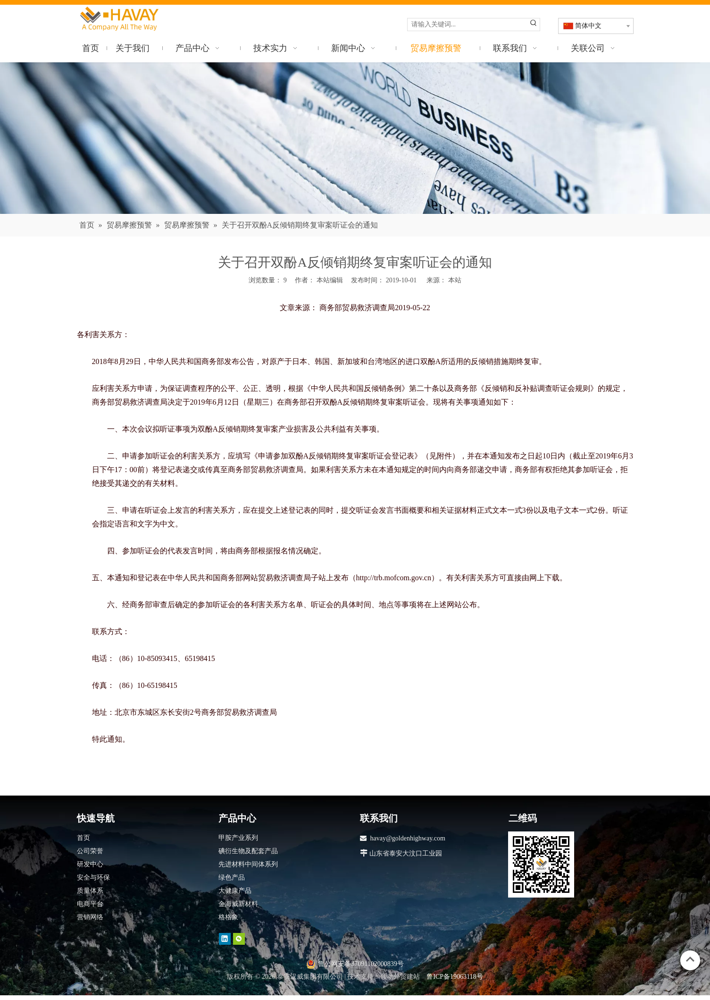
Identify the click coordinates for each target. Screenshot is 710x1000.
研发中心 (90, 864)
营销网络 (90, 917)
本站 (454, 280)
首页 (83, 837)
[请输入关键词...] (467, 24)
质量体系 (90, 890)
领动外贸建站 (400, 976)
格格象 (228, 917)
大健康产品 (234, 890)
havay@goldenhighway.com (407, 838)
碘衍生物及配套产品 (248, 851)
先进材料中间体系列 (248, 864)
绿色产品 (231, 877)
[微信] (239, 939)
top (690, 959)
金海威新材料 (238, 903)
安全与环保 (93, 877)
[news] (355, 138)
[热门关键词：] (533, 24)
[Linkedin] (225, 939)
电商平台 (90, 903)
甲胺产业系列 (238, 837)
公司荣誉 (90, 851)
